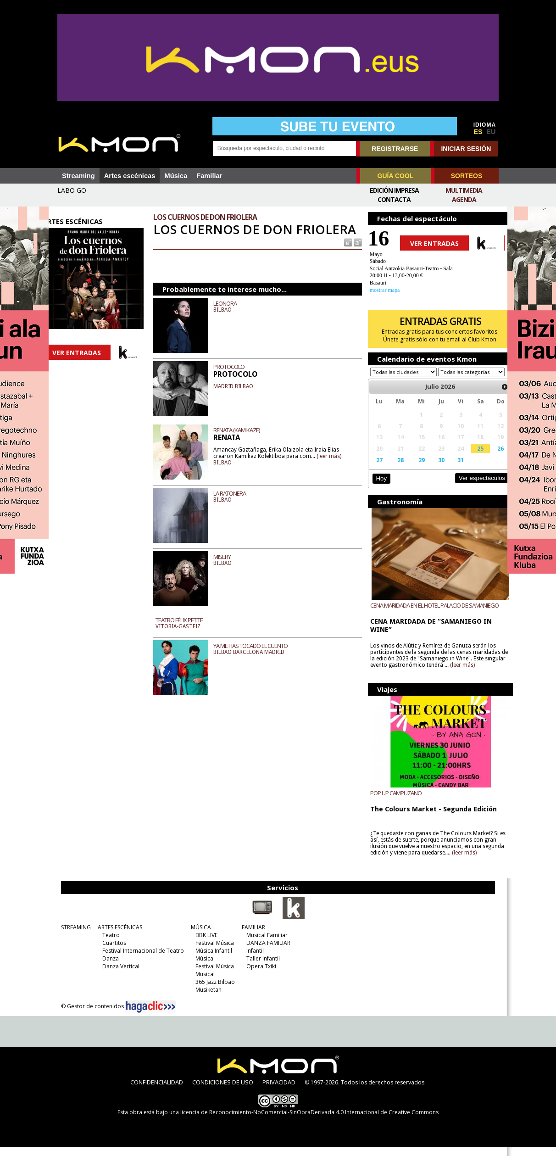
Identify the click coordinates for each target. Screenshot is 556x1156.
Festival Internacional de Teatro (137, 959)
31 (451, 468)
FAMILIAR (247, 936)
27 (374, 468)
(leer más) (335, 470)
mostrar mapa (380, 290)
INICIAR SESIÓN (466, 148)
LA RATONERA (236, 508)
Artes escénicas (130, 175)
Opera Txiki (255, 975)
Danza (104, 967)
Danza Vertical (114, 975)
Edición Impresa (394, 190)
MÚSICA (195, 936)
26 (489, 457)
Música (175, 175)
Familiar (209, 175)
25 (470, 457)
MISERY (228, 571)
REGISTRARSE (395, 148)
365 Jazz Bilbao (209, 990)
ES (478, 131)
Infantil (249, 959)
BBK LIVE (200, 944)
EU (490, 131)
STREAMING (70, 936)
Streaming (78, 175)
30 (432, 468)
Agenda (464, 199)
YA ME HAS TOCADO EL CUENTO (257, 660)
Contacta (394, 199)
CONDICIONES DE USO (222, 1091)
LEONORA (231, 318)
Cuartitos (108, 951)
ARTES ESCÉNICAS (114, 936)
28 (394, 468)
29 (414, 468)
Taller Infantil (257, 967)
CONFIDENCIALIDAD (156, 1091)
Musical (199, 983)
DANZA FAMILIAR (262, 951)
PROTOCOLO (235, 381)
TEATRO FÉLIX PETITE (185, 635)
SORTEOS (466, 175)
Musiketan (202, 998)
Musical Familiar (261, 944)
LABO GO (71, 190)
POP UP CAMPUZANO (391, 802)
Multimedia (463, 190)
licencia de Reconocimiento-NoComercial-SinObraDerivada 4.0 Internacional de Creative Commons (309, 1121)
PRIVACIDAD (278, 1091)
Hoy (376, 487)
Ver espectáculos (469, 486)
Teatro (105, 944)
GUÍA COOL (396, 175)
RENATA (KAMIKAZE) (243, 445)
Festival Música (208, 951)
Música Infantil (207, 959)
